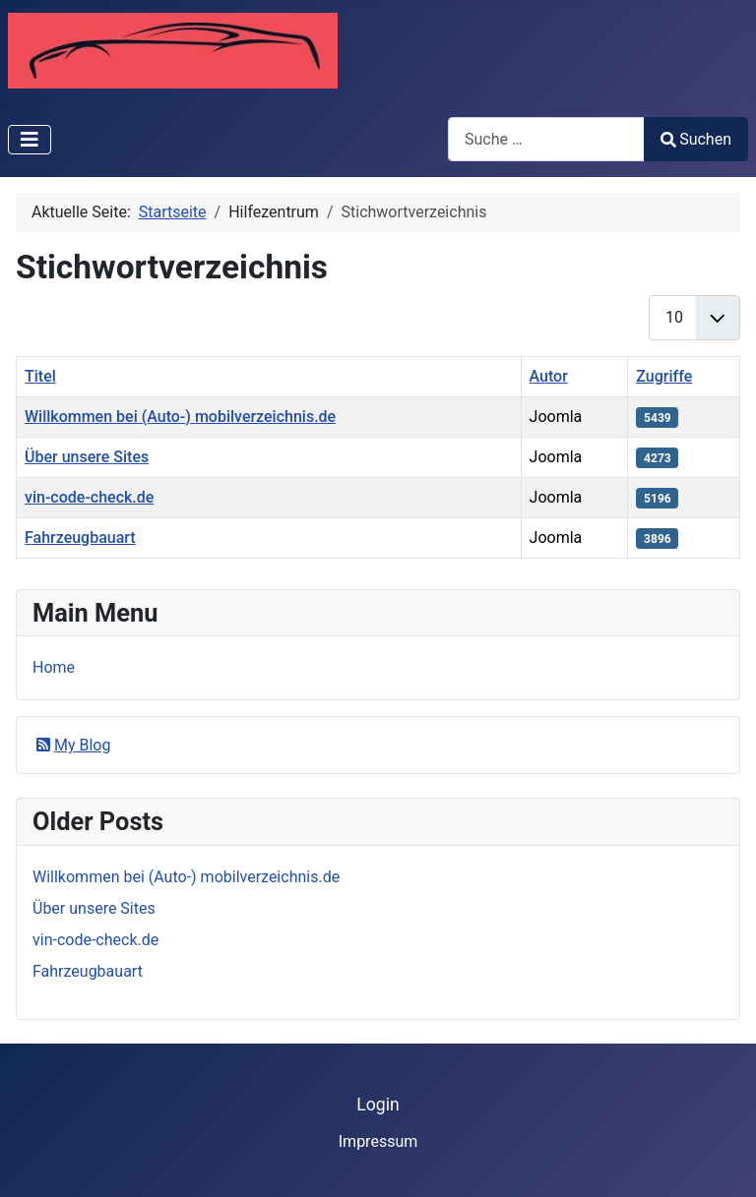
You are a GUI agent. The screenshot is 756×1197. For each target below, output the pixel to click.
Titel (40, 376)
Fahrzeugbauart (80, 537)
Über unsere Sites (87, 457)
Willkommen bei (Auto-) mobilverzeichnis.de (180, 416)
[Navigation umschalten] (29, 139)
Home (53, 667)
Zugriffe (664, 376)
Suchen (696, 139)
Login (377, 1104)
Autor (549, 376)
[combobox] (546, 139)
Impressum (378, 1141)
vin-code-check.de (89, 497)
